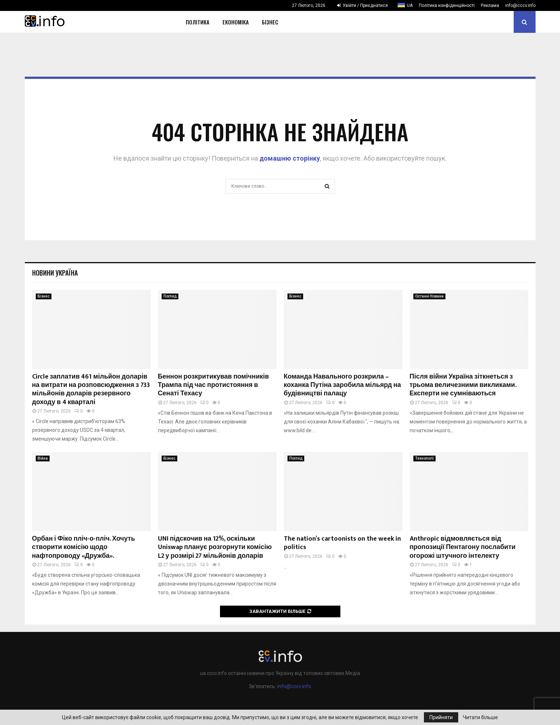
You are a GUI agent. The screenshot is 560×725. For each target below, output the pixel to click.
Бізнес (270, 22)
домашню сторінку (289, 158)
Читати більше (480, 717)
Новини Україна (55, 272)
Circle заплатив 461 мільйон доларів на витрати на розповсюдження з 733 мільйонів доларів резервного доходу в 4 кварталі (91, 389)
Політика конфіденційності (447, 5)
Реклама (490, 5)
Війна (43, 458)
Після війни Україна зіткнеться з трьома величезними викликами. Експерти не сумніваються (463, 385)
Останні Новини (429, 296)
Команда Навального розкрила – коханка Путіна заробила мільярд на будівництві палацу (342, 385)
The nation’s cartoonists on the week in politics (342, 543)
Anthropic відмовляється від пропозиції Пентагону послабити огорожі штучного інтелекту (463, 547)
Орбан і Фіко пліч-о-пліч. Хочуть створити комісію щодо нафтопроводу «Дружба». (83, 547)
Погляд (170, 296)
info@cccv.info (520, 5)
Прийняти (441, 717)
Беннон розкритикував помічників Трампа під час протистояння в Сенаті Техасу (213, 385)
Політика (197, 22)
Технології (424, 458)
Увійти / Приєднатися (362, 5)
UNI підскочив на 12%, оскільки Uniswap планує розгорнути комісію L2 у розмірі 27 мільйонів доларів (215, 547)
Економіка (236, 22)
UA (410, 5)
